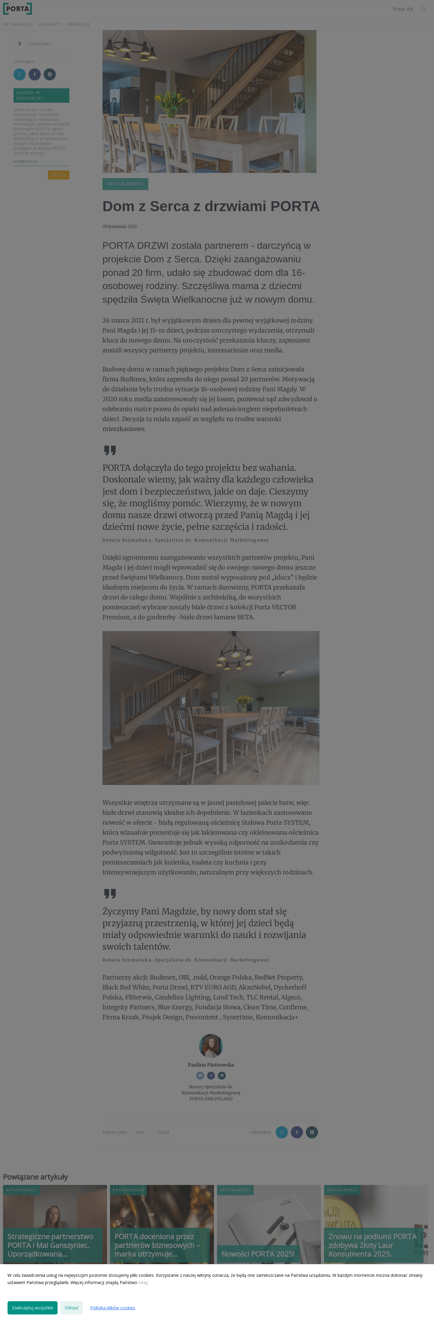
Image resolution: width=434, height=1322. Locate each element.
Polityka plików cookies (112, 1308)
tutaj (142, 1282)
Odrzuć (72, 1308)
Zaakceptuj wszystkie (32, 1308)
